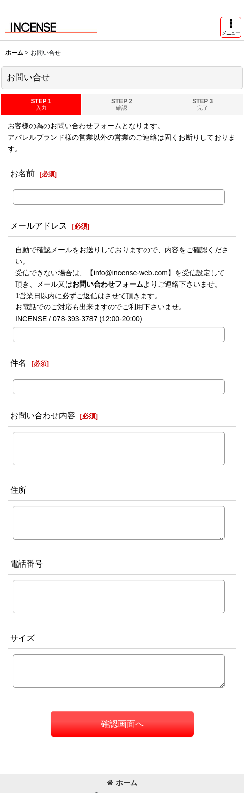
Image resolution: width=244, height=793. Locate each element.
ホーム (122, 783)
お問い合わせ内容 (42, 415)
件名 (18, 362)
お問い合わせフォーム (107, 284)
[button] (230, 27)
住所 (18, 489)
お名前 (22, 173)
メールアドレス (38, 225)
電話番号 (26, 563)
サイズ (22, 637)
